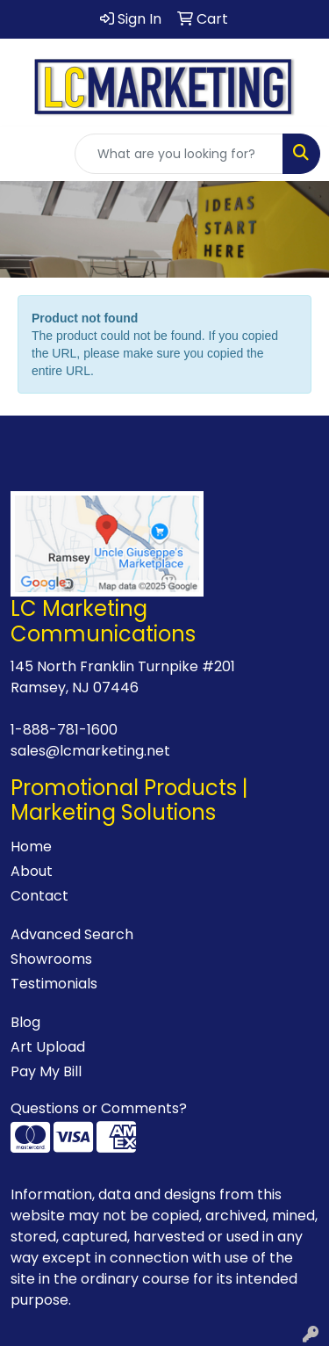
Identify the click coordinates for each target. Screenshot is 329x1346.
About (32, 871)
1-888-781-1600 (64, 730)
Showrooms (51, 959)
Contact (39, 896)
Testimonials (54, 983)
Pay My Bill (46, 1071)
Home (31, 846)
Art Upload (48, 1047)
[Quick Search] (179, 154)
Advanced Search (72, 934)
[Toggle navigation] (27, 153)
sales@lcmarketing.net (90, 751)
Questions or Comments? (99, 1108)
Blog (25, 1022)
